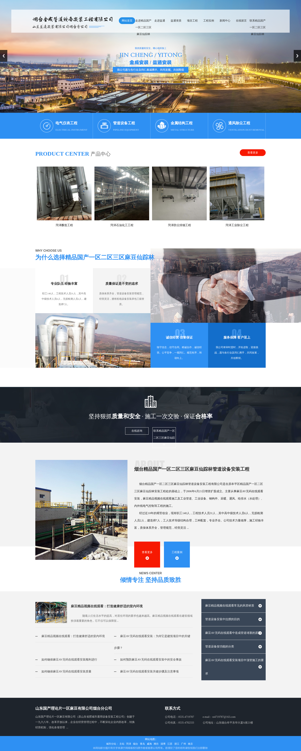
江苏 (169, 743)
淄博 (162, 743)
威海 (149, 743)
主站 (121, 743)
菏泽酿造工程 (64, 225)
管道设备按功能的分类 (219, 646)
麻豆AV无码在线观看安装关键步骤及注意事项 (146, 671)
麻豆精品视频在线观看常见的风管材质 (229, 605)
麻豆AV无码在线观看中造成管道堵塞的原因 (233, 632)
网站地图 (150, 739)
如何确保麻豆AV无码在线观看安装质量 (63, 671)
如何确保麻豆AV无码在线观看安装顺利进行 (66, 659)
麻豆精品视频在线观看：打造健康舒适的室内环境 (107, 606)
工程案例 (177, 552)
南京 (190, 743)
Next (297, 56)
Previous (3, 56)
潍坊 (156, 743)
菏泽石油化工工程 (121, 225)
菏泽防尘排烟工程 (179, 225)
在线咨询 (136, 430)
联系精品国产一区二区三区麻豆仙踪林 (164, 437)
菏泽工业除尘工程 (237, 225)
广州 (183, 743)
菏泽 (128, 743)
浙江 (176, 743)
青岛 (142, 743)
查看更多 (252, 152)
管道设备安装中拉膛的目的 (222, 619)
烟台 (135, 743)
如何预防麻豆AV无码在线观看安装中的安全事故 (148, 659)
